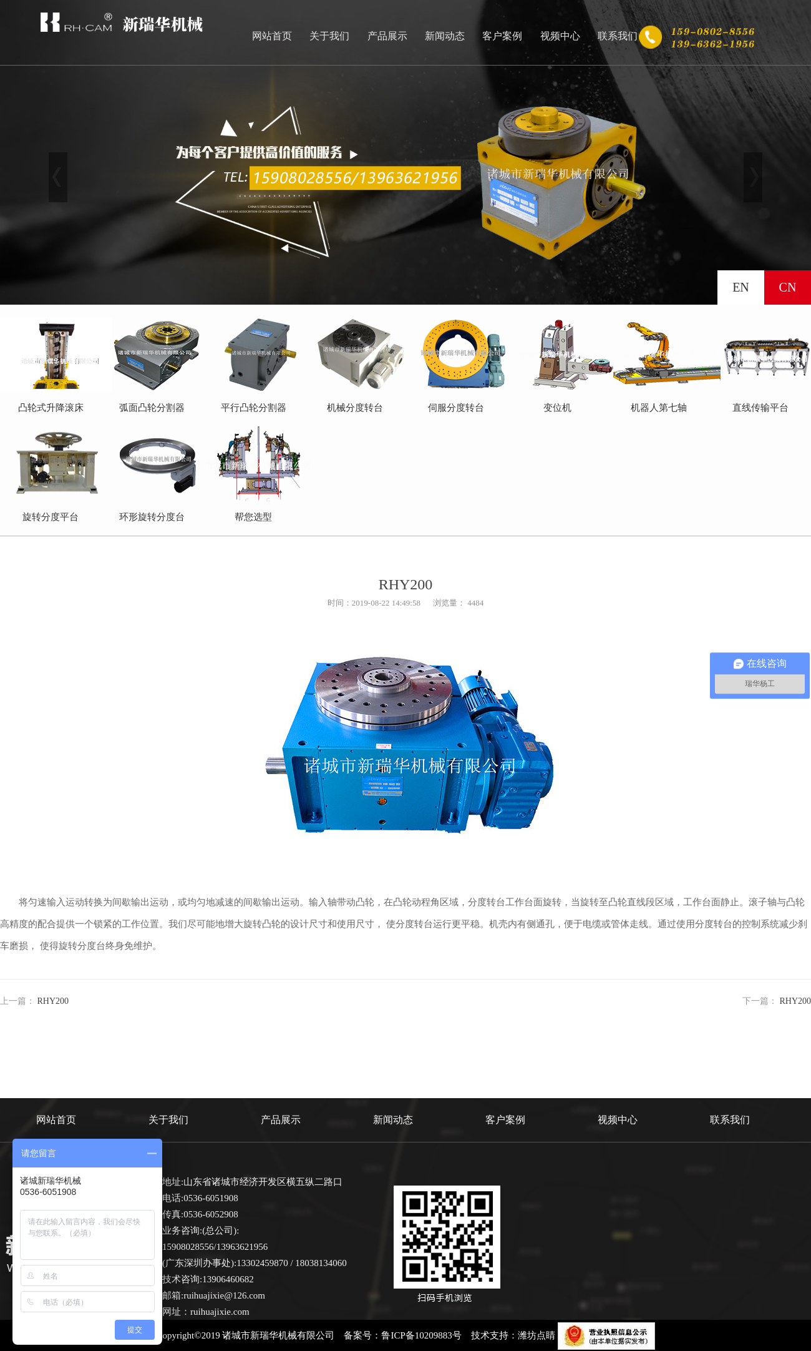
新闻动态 (445, 36)
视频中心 (560, 36)
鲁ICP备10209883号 (421, 1335)
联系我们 (618, 36)
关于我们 (329, 36)
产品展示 (387, 36)
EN (740, 287)
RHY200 (53, 1001)
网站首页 (272, 36)
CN (788, 287)
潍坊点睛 (536, 1335)
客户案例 (502, 36)
